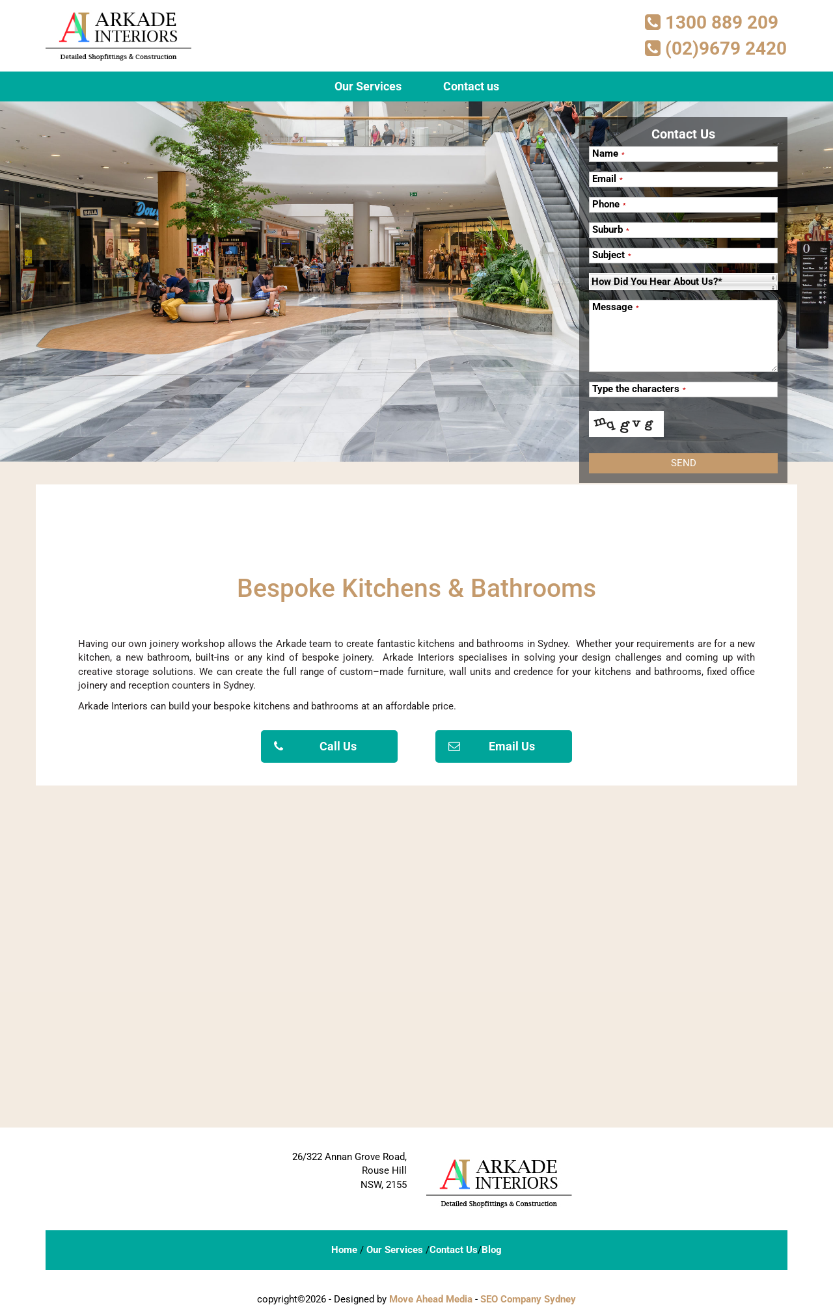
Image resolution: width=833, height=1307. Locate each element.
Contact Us (454, 1250)
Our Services (368, 86)
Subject (611, 255)
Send (683, 463)
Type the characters (639, 389)
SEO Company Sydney (528, 1299)
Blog (492, 1250)
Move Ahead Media (430, 1299)
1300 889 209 (711, 22)
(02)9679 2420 (716, 48)
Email (607, 179)
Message (615, 307)
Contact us (471, 86)
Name (608, 153)
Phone (609, 204)
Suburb (610, 229)
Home (344, 1250)
